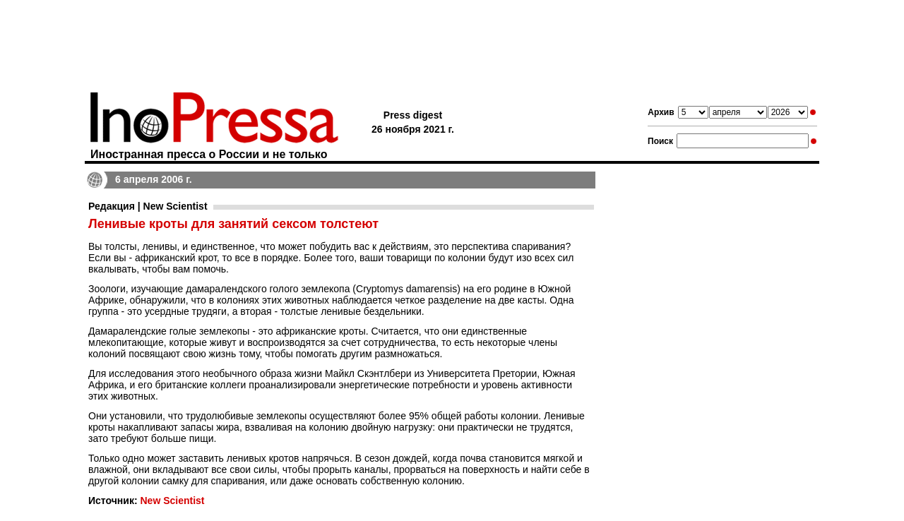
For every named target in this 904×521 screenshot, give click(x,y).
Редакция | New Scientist (148, 206)
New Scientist (172, 500)
